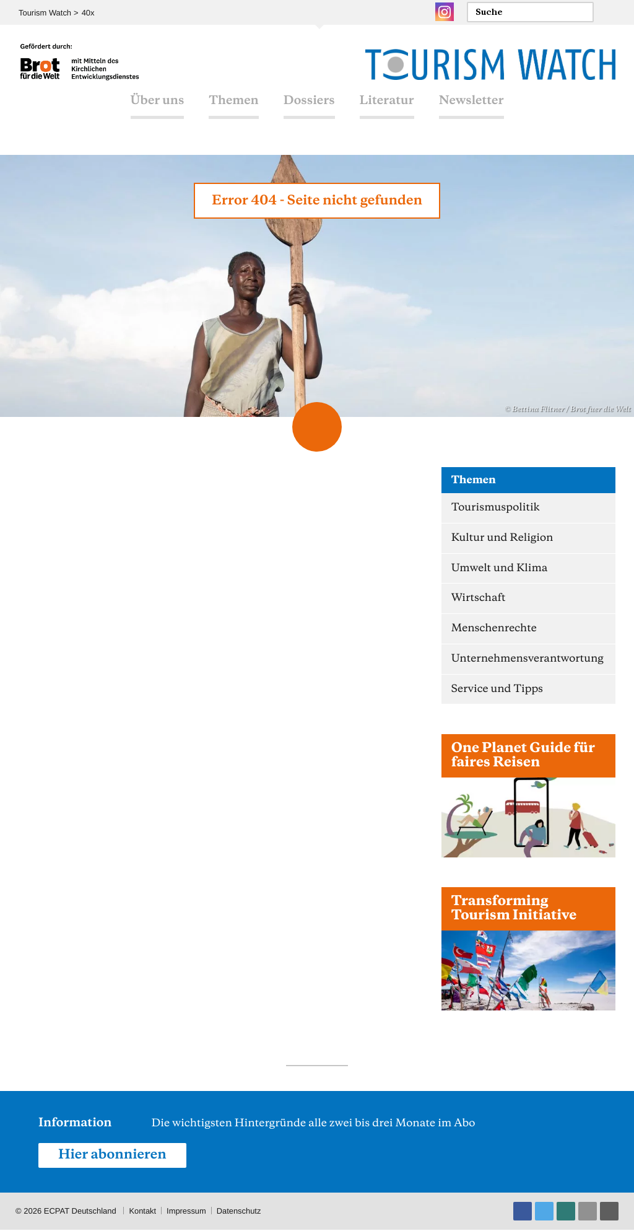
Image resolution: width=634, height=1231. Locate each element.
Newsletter (471, 105)
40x (88, 12)
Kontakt (142, 1212)
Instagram (444, 11)
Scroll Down (317, 427)
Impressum (187, 1212)
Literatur (387, 105)
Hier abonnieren (112, 1156)
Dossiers (309, 105)
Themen (233, 105)
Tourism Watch (45, 12)
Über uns (158, 105)
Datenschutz (239, 1212)
